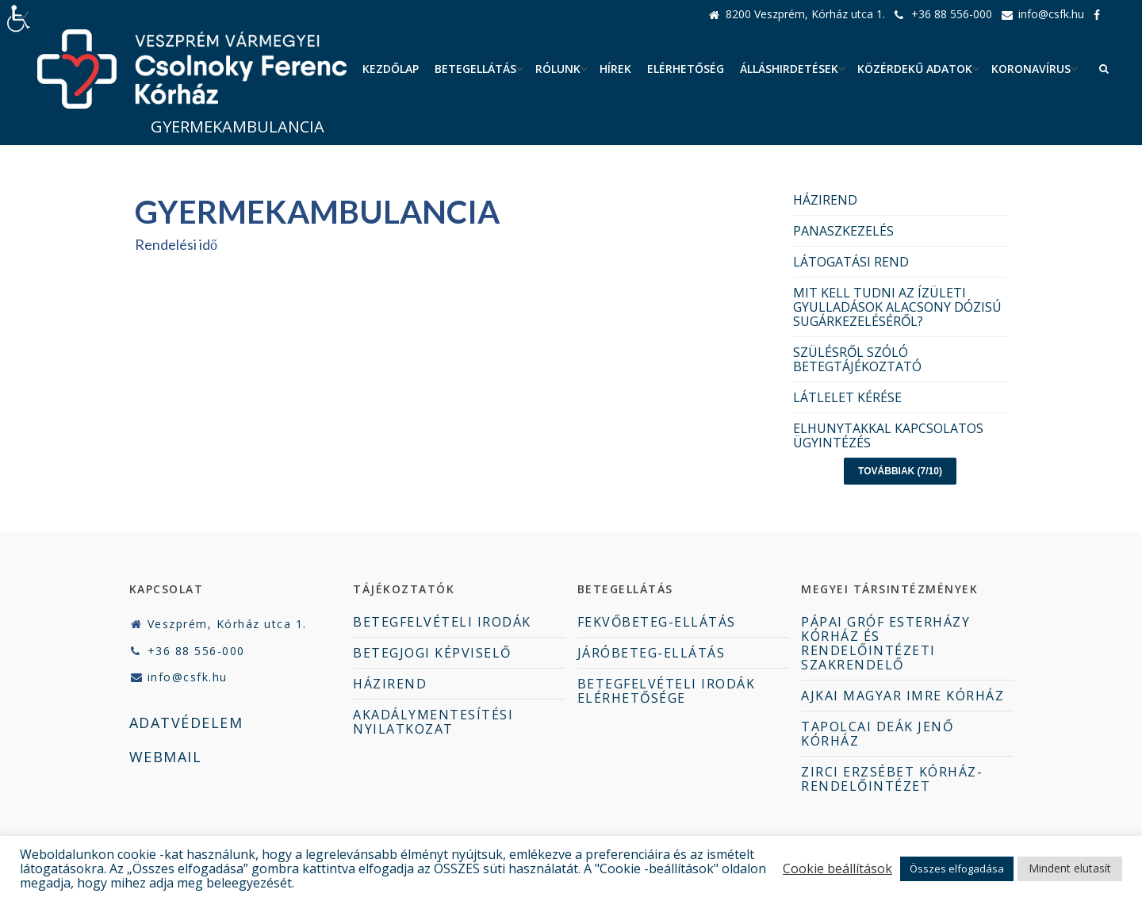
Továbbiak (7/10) (900, 471)
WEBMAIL (165, 756)
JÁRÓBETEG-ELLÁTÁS (651, 652)
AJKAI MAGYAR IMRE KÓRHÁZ (902, 695)
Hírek (615, 68)
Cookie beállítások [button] (837, 868)
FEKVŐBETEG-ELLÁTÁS (656, 622)
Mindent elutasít (1070, 868)
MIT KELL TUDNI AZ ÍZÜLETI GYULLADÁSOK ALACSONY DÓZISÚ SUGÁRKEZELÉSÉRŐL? (897, 307)
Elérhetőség (685, 68)
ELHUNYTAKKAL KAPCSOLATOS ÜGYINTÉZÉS (888, 435)
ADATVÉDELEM (186, 722)
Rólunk (558, 68)
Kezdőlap (390, 68)
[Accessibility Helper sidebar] (19, 19)
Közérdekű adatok (914, 68)
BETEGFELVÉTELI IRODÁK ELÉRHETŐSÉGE (666, 691)
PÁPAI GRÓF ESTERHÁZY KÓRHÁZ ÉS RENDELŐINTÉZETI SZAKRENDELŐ (885, 643)
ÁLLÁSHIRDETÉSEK (789, 68)
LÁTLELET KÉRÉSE (847, 397)
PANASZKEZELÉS (843, 231)
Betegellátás (475, 68)
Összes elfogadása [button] (957, 868)
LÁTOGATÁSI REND (851, 261)
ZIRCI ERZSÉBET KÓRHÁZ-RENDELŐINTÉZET (892, 779)
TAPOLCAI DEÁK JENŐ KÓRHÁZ (877, 734)
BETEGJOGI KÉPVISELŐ (432, 652)
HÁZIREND (825, 200)
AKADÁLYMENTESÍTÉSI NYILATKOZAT (433, 722)
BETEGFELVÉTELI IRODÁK (442, 622)
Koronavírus (1031, 68)
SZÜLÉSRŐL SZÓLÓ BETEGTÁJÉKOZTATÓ (857, 359)
